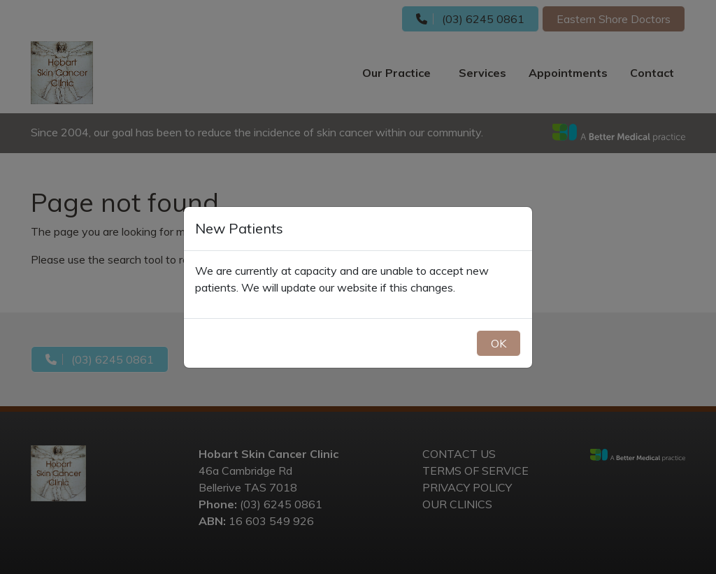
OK (498, 343)
